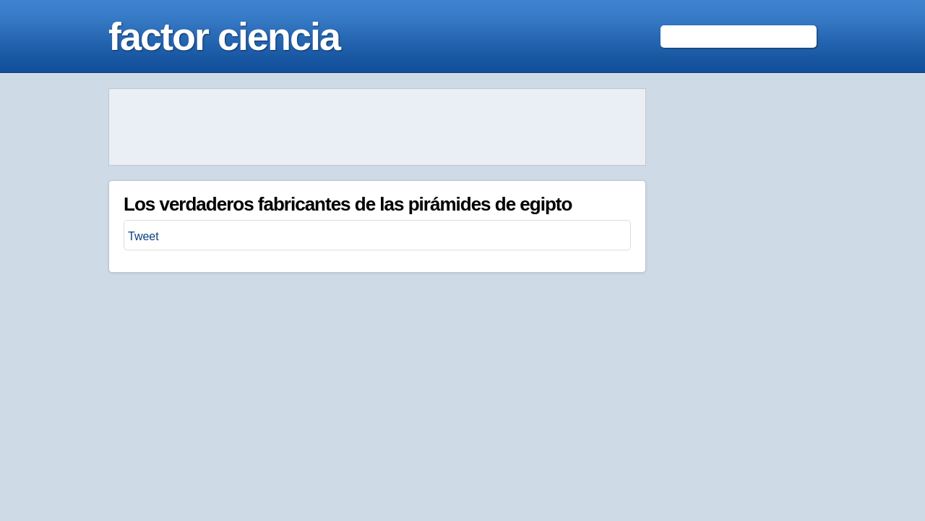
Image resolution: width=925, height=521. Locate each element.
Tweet (143, 236)
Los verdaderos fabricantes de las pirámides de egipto (348, 204)
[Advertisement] (377, 127)
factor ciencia (224, 36)
